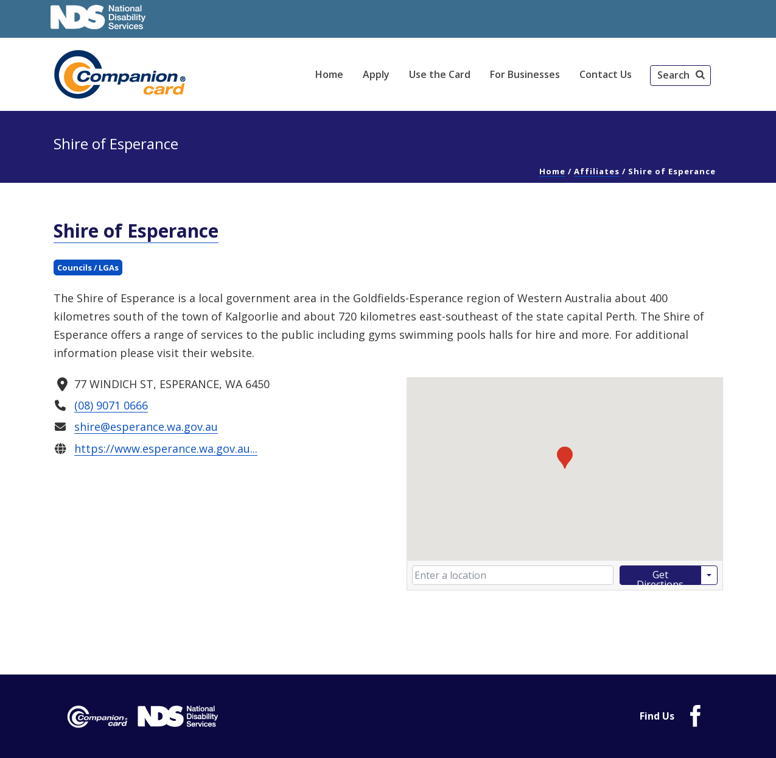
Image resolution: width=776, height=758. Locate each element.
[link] (122, 74)
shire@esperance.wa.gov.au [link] (145, 426)
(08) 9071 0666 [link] (110, 405)
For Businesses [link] (525, 74)
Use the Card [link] (439, 74)
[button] (680, 75)
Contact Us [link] (605, 74)
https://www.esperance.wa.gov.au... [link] (165, 448)
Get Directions (660, 576)
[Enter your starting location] (512, 575)
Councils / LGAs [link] (88, 267)
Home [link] (329, 74)
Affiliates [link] (597, 171)
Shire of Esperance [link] (136, 230)
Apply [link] (376, 74)
